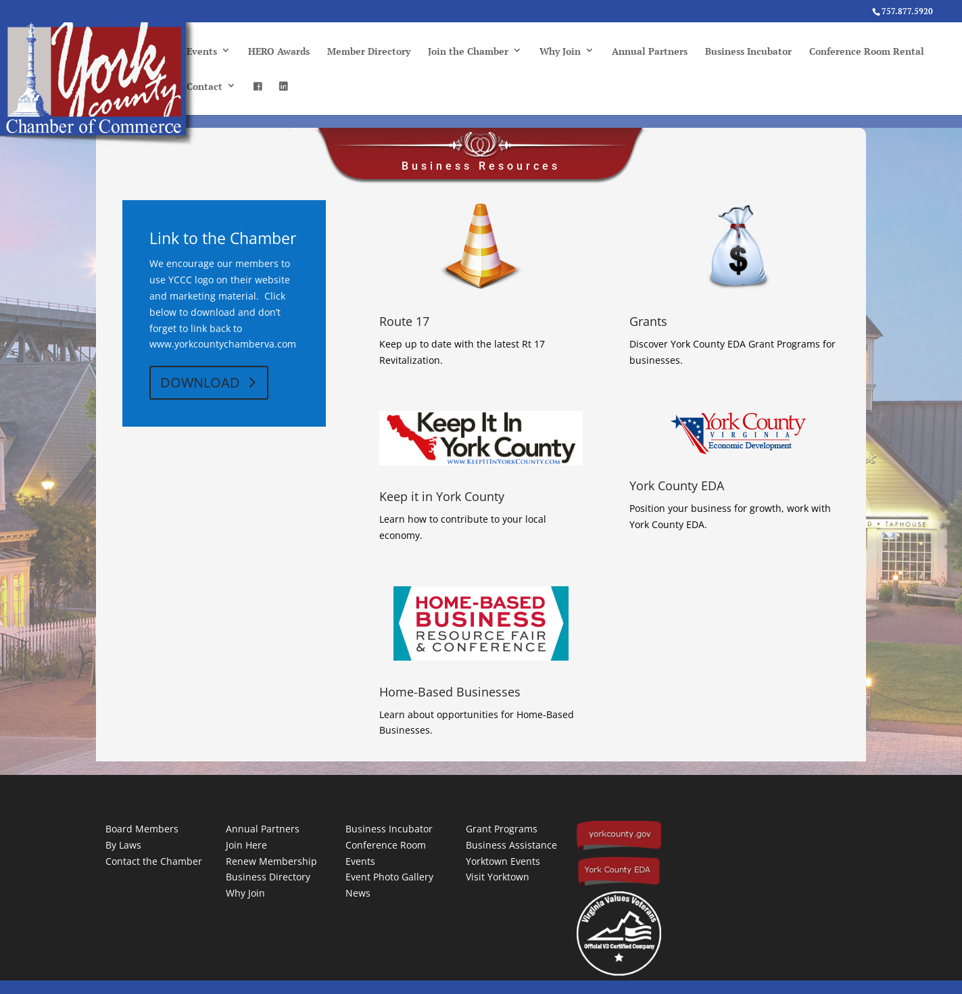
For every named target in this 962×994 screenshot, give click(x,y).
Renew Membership (271, 861)
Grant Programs (501, 828)
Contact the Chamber (153, 861)
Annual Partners (650, 51)
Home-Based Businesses (450, 692)
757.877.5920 (907, 11)
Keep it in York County (441, 496)
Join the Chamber (468, 51)
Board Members (141, 828)
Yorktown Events (503, 861)
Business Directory (268, 876)
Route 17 (404, 321)
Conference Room (385, 844)
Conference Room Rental (866, 51)
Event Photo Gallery (389, 876)
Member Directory (368, 51)
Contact (204, 86)
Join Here (246, 844)
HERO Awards (279, 51)
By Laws (123, 844)
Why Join (560, 51)
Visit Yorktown (497, 876)
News (357, 892)
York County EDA (676, 485)
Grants (648, 321)
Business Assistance (511, 844)
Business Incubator (748, 51)
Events (202, 51)
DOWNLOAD (200, 382)
